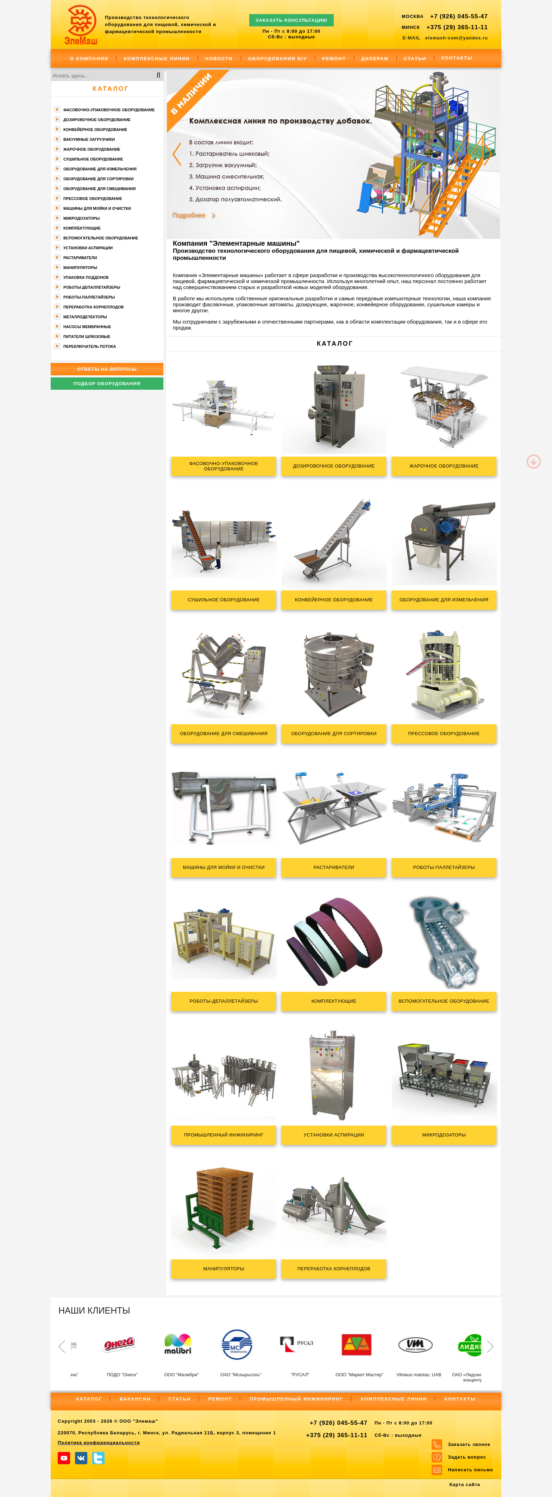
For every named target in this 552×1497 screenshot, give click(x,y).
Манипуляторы (80, 267)
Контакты (457, 58)
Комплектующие (82, 228)
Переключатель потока (89, 346)
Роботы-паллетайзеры (89, 297)
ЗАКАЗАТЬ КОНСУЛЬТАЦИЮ (291, 17)
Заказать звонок (469, 1444)
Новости (219, 58)
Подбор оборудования (107, 383)
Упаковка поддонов (86, 277)
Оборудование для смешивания (99, 189)
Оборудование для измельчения (100, 169)
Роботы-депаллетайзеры (91, 287)
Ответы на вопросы (107, 369)
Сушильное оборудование (93, 159)
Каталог (111, 88)
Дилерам (375, 58)
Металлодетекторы (85, 317)
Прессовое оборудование (92, 198)
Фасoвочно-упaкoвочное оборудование (109, 110)
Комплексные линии (157, 58)
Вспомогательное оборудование (100, 238)
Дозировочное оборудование (97, 120)
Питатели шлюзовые (86, 336)
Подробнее (188, 215)
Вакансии (135, 1399)
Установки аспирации (88, 248)
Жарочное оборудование (91, 149)
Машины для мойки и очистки (97, 208)
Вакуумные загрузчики (89, 139)
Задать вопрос (467, 1457)
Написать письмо (470, 1469)
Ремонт (334, 58)
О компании (89, 58)
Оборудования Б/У (277, 58)
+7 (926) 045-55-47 (459, 16)
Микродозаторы (81, 218)
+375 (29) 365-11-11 (457, 27)
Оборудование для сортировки (98, 179)
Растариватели (80, 258)
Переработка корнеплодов (93, 307)
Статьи (415, 58)
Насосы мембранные (87, 327)
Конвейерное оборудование (95, 129)
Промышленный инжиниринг (296, 1399)
